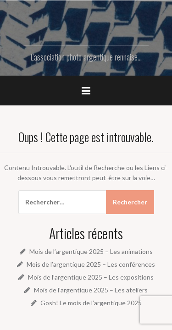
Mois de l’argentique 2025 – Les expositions (91, 277)
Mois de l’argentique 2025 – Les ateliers (91, 290)
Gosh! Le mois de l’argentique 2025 (91, 303)
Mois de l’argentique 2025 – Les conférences (91, 264)
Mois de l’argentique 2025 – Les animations (91, 251)
